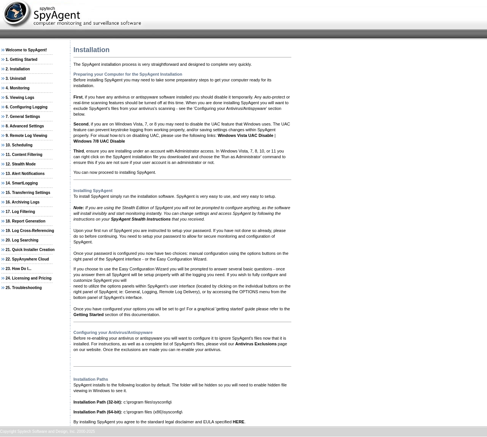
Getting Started (88, 314)
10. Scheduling (19, 145)
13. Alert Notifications (25, 174)
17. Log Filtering (20, 212)
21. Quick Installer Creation (30, 250)
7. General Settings (23, 116)
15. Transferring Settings (28, 193)
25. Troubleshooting (24, 288)
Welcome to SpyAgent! (26, 50)
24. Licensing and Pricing (29, 278)
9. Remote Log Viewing (26, 135)
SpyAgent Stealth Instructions (140, 219)
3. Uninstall (16, 78)
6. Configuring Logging (27, 107)
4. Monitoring (18, 88)
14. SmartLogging (22, 183)
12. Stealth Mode (21, 164)
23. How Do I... (19, 269)
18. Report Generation (25, 221)
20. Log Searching (22, 240)
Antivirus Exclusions (256, 344)
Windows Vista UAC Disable (245, 135)
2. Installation (18, 69)
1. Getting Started (21, 59)
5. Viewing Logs (20, 97)
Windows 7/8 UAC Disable (99, 141)
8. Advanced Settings (25, 126)
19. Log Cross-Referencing (30, 231)
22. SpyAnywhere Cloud (27, 259)
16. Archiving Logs (23, 202)
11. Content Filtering (24, 155)
